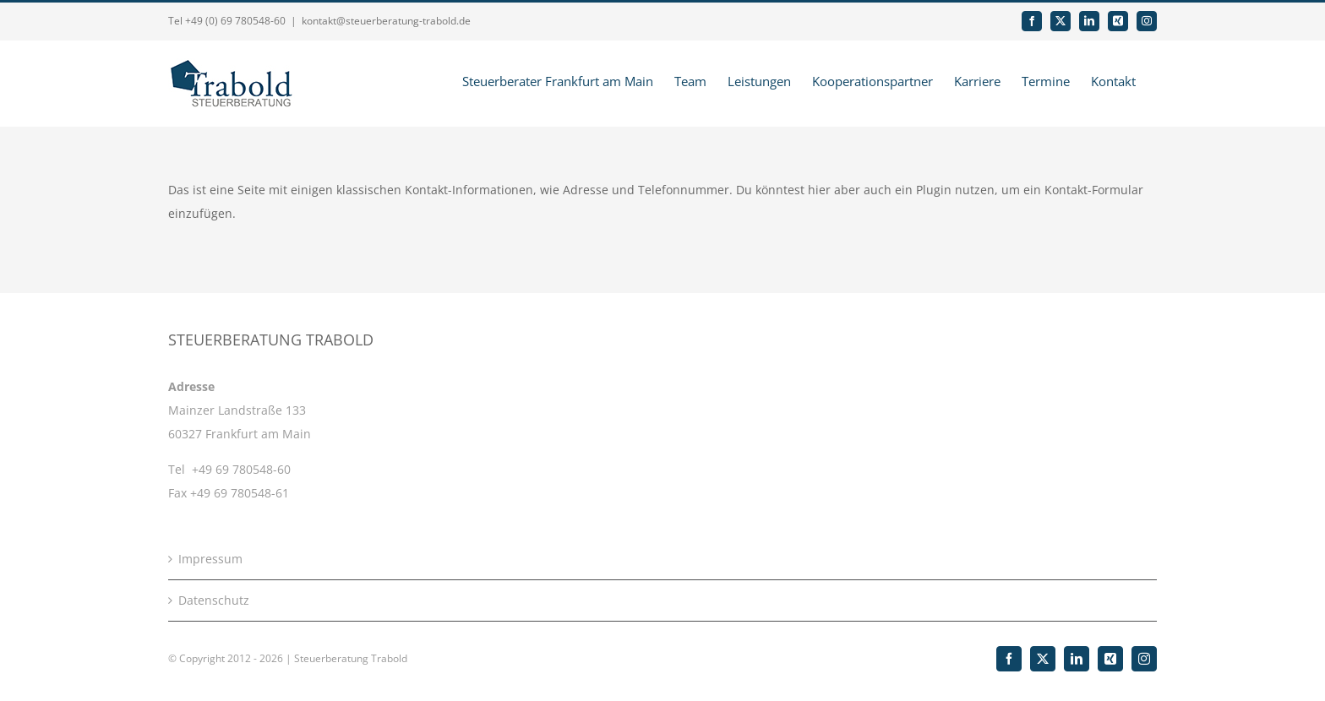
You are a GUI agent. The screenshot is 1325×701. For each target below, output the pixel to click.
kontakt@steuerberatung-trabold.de (386, 21)
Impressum (210, 559)
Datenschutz (213, 600)
